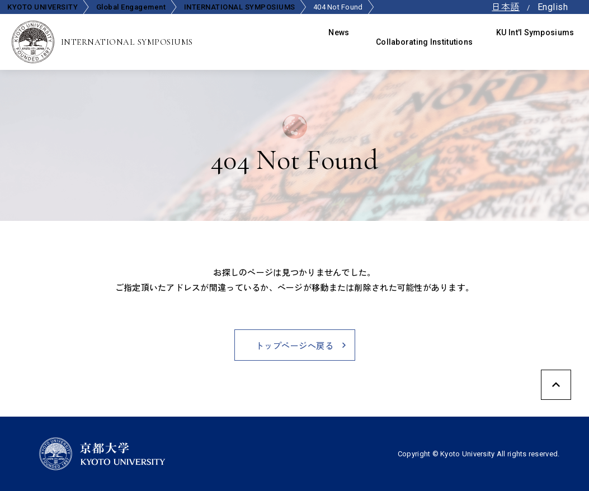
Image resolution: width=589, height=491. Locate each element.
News (345, 41)
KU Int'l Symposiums (538, 41)
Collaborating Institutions (427, 41)
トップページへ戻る (294, 346)
